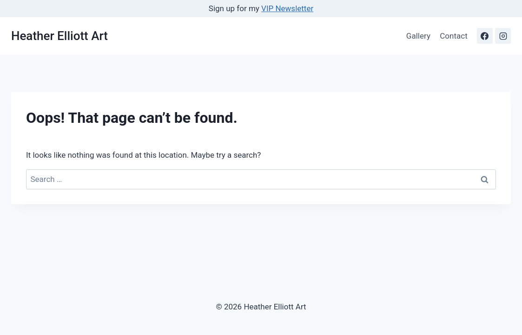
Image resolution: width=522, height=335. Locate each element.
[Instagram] (503, 36)
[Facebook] (485, 36)
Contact (453, 35)
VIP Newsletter (287, 8)
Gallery (418, 35)
